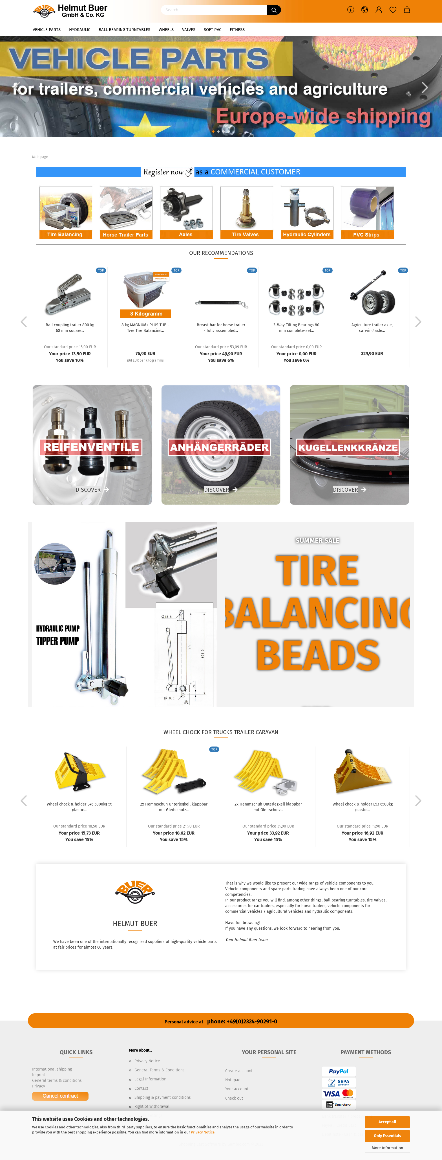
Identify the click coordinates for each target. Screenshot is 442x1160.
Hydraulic (79, 29)
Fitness (237, 29)
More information (387, 1148)
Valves (188, 29)
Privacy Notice (203, 1132)
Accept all (387, 1122)
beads (317, 655)
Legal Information (150, 1079)
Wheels (166, 29)
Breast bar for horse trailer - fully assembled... (221, 327)
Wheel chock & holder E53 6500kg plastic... (363, 806)
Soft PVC (212, 29)
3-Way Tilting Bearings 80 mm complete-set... (296, 327)
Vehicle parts (47, 29)
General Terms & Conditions (159, 1070)
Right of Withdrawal (151, 1106)
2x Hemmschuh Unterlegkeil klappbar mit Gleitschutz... (173, 806)
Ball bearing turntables (124, 29)
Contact (141, 1088)
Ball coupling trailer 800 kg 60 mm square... (70, 327)
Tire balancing (317, 592)
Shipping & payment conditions (162, 1097)
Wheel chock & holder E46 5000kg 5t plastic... (79, 806)
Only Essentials (387, 1135)
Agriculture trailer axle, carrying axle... (372, 327)
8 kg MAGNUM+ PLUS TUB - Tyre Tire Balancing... (145, 327)
